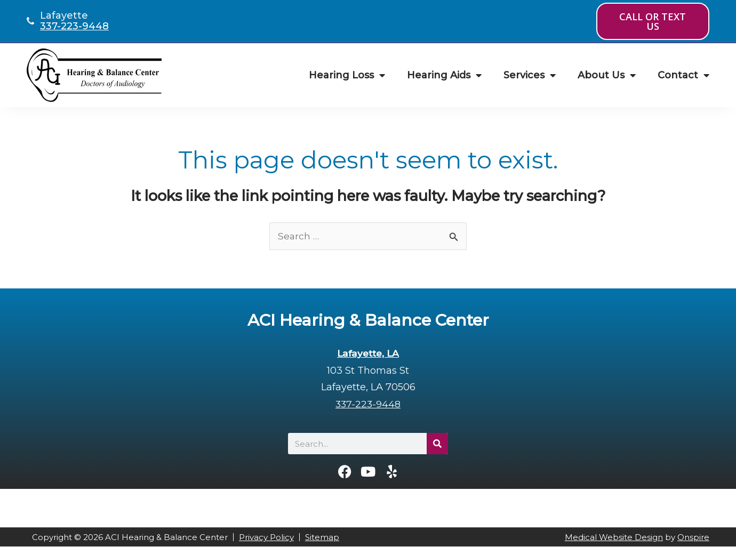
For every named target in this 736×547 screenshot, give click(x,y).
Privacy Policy (266, 538)
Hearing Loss (347, 75)
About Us (607, 75)
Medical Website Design (614, 538)
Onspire (693, 538)
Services (529, 75)
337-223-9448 (74, 26)
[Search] (437, 444)
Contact (683, 75)
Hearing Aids (444, 75)
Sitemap (322, 538)
